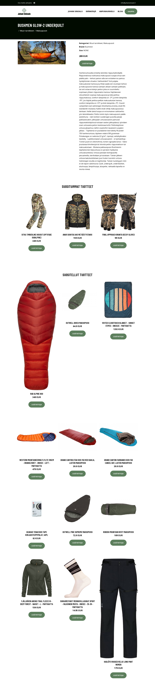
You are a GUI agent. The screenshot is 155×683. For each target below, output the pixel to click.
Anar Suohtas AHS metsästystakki (77, 234)
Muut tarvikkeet (27, 31)
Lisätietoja (87, 63)
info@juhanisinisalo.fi (128, 3)
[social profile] (34, 3)
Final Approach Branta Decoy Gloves (118, 234)
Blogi (120, 11)
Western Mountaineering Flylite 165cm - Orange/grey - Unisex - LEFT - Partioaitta (36, 463)
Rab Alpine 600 (36, 393)
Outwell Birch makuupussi (77, 323)
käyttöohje (101, 161)
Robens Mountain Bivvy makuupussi (118, 532)
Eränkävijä (91, 11)
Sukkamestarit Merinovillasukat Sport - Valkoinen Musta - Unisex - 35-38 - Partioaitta (77, 604)
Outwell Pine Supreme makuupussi (78, 532)
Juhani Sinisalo (75, 11)
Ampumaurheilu (107, 11)
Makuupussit (41, 31)
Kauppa (131, 11)
